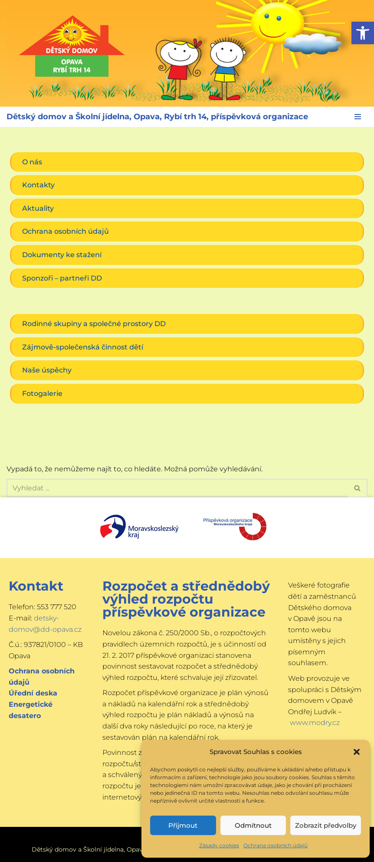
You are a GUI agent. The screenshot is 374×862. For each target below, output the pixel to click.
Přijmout (182, 825)
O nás (32, 162)
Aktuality (38, 208)
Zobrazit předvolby (325, 825)
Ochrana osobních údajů (275, 845)
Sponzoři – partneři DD (62, 278)
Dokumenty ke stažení (62, 255)
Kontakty (38, 185)
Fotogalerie (42, 393)
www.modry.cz (315, 722)
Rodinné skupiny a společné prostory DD (94, 324)
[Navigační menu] (357, 117)
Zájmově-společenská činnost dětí (82, 347)
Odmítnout (253, 825)
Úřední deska (33, 693)
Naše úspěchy (47, 370)
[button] (362, 33)
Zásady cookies (219, 845)
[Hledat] (177, 488)
